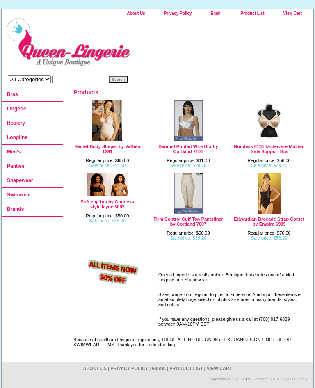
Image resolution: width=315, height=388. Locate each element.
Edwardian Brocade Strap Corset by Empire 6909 (269, 221)
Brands (15, 209)
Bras (12, 94)
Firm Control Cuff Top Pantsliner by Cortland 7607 (188, 221)
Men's (14, 152)
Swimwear (19, 195)
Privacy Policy (178, 13)
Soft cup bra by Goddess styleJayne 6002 (107, 204)
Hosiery (16, 123)
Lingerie (16, 109)
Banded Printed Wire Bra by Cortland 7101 (188, 149)
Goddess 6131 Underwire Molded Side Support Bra (269, 149)
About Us (136, 13)
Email (216, 13)
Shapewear (20, 180)
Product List (252, 13)
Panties (16, 166)
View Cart (292, 13)
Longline (17, 137)
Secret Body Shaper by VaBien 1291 (107, 149)
